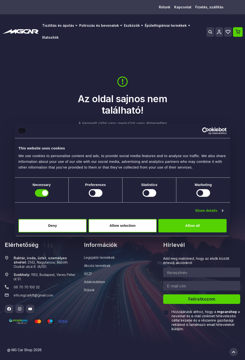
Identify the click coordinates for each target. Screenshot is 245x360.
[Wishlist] (228, 32)
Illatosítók (50, 37)
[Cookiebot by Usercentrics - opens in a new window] (206, 130)
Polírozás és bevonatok (99, 25)
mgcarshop (227, 312)
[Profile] (219, 32)
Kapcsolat (182, 7)
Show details (206, 211)
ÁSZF (88, 274)
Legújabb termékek (99, 257)
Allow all (192, 225)
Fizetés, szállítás (209, 7)
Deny (52, 225)
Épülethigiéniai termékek (166, 25)
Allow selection (122, 225)
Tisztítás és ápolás (58, 25)
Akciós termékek (97, 266)
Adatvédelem (94, 282)
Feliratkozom (201, 299)
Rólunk (164, 7)
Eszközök (132, 25)
